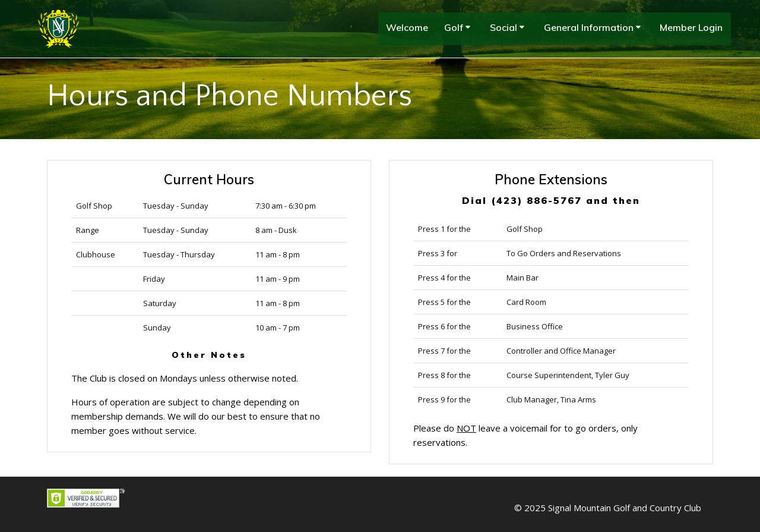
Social (503, 27)
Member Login (691, 27)
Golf (453, 27)
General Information (589, 27)
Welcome (407, 27)
